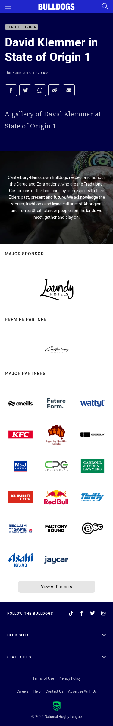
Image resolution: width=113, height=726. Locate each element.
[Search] (105, 6)
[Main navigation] (8, 6)
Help (37, 691)
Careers (23, 691)
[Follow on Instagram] (103, 613)
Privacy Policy (70, 678)
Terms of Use (43, 678)
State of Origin (21, 27)
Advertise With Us (82, 691)
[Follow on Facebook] (81, 613)
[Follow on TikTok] (70, 613)
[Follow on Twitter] (92, 613)
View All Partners (56, 586)
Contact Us (54, 691)
